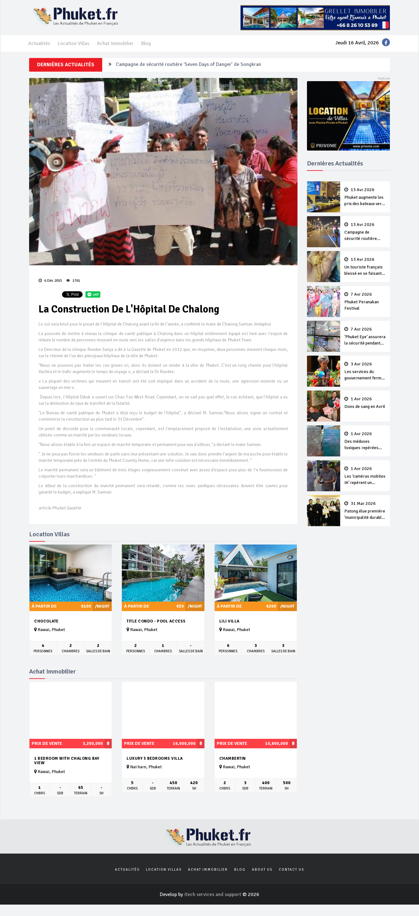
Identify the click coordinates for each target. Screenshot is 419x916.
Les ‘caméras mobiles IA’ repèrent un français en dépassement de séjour (365, 476)
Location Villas (73, 43)
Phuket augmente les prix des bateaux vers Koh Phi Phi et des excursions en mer (365, 197)
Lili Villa (229, 621)
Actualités (39, 43)
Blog (146, 43)
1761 (73, 280)
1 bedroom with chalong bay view (66, 760)
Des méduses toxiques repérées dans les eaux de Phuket (365, 441)
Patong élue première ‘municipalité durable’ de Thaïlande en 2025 (365, 511)
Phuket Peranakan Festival (365, 301)
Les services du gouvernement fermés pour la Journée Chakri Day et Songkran (365, 371)
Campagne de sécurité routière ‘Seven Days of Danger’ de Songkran (188, 64)
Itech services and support (213, 894)
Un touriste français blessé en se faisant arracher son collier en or (365, 267)
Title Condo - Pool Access (156, 621)
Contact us (291, 870)
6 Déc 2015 (50, 280)
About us (262, 870)
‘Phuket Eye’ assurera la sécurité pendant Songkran (365, 336)
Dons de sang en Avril (365, 403)
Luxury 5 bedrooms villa (155, 758)
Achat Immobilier (115, 43)
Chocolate (46, 621)
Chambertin (232, 758)
